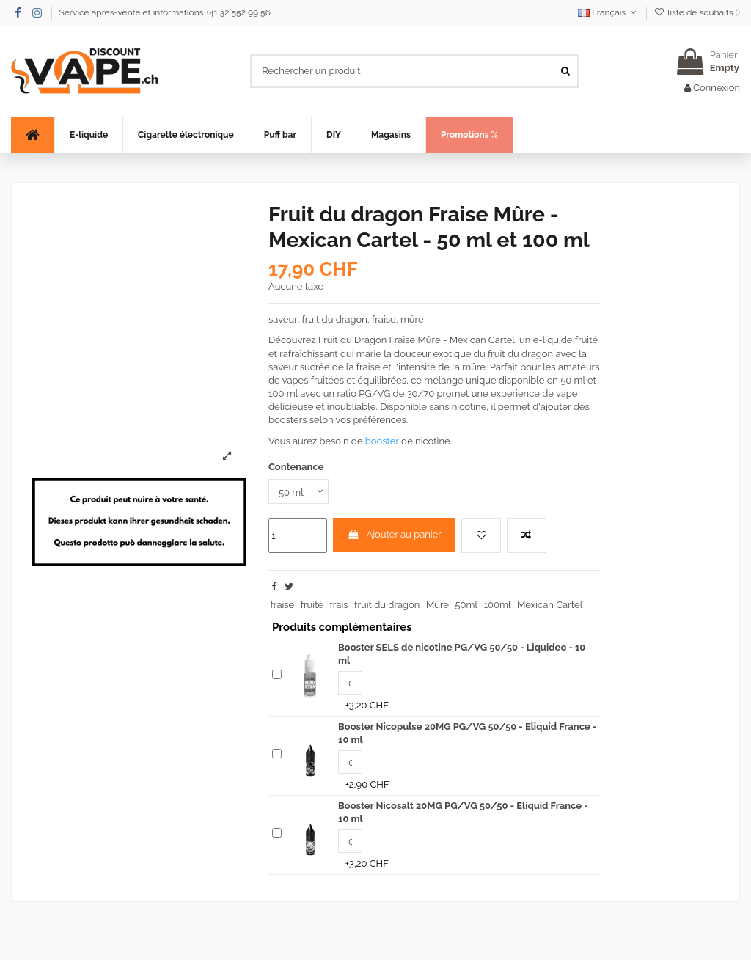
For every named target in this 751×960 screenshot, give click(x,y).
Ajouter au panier (394, 534)
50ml (466, 604)
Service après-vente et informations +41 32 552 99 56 (165, 12)
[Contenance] (298, 491)
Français (608, 12)
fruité (312, 604)
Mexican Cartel (549, 604)
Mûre (437, 604)
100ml (497, 604)
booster (382, 441)
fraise (283, 604)
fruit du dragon (387, 604)
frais (339, 604)
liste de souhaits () (697, 12)
